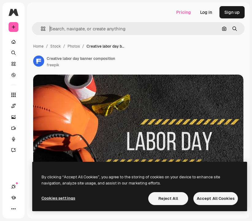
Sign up (232, 12)
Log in (206, 12)
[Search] (13, 53)
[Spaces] (17, 106)
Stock (55, 46)
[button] (40, 28)
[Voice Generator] (17, 139)
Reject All (168, 198)
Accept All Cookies (216, 198)
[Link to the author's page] (38, 61)
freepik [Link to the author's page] (53, 65)
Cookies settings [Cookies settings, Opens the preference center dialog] (58, 198)
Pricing (183, 12)
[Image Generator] (17, 117)
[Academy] (13, 198)
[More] (13, 209)
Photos (74, 46)
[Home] (13, 42)
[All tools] (13, 95)
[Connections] (13, 187)
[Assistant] (17, 150)
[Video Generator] (17, 128)
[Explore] (13, 75)
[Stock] (13, 64)
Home (38, 46)
